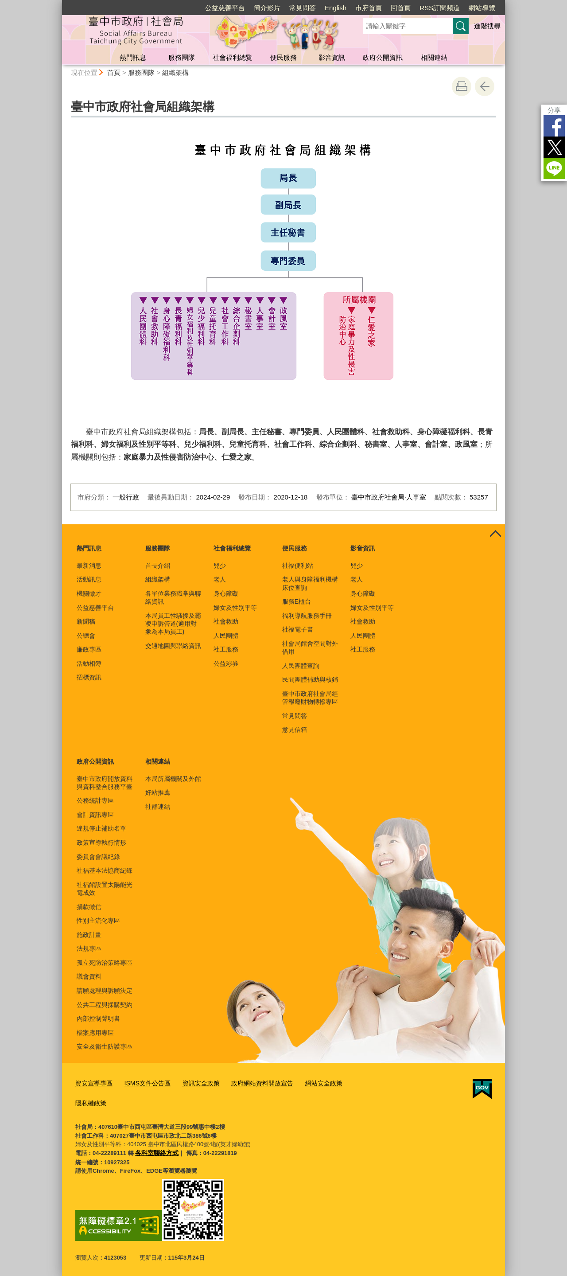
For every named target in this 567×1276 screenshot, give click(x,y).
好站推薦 (157, 792)
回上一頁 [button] (484, 86)
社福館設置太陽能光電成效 (104, 888)
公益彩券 (226, 663)
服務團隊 (181, 57)
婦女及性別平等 (235, 607)
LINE (554, 168)
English (335, 8)
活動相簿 (89, 663)
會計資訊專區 (95, 814)
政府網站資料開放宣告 (251, 1083)
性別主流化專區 (98, 920)
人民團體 (226, 635)
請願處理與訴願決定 (104, 990)
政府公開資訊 (383, 57)
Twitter (554, 147)
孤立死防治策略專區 (104, 962)
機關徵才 (89, 593)
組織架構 (175, 72)
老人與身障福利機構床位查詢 (310, 583)
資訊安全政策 (193, 1083)
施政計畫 (89, 934)
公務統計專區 (95, 800)
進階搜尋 (487, 26)
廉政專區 (89, 649)
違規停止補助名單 (101, 828)
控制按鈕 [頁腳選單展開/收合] (495, 534)
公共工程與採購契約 (104, 1004)
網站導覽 (482, 8)
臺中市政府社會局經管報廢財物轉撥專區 (310, 697)
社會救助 (226, 621)
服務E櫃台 (296, 601)
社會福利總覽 (232, 57)
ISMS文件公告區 (142, 1083)
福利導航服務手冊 (307, 615)
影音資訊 (331, 57)
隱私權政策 (89, 1101)
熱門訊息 (133, 57)
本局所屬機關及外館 (173, 778)
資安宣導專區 (92, 1083)
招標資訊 (89, 677)
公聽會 (86, 635)
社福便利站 (297, 565)
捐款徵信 (89, 906)
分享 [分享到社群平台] (554, 110)
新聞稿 (86, 621)
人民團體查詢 (300, 665)
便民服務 (283, 57)
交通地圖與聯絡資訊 (173, 645)
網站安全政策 (308, 1083)
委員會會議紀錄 (98, 856)
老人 (220, 579)
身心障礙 (226, 593)
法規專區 (89, 948)
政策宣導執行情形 (101, 842)
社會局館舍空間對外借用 (310, 647)
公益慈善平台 (225, 8)
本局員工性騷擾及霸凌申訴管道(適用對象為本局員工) (173, 623)
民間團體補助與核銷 (310, 679)
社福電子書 (297, 629)
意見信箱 (294, 729)
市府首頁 (368, 8)
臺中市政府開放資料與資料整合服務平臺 (104, 782)
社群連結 (157, 806)
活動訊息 (89, 579)
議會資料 (89, 976)
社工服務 (226, 649)
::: (58, 4)
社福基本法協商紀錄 (104, 870)
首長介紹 (157, 565)
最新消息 (89, 565)
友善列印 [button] (461, 86)
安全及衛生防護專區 (104, 1046)
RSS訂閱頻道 (439, 8)
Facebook (554, 126)
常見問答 (302, 8)
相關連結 (434, 57)
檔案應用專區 (95, 1032)
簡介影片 (267, 8)
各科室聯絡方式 (155, 1150)
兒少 (220, 565)
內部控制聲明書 (98, 1018)
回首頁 (401, 8)
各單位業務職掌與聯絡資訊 (173, 597)
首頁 (113, 72)
